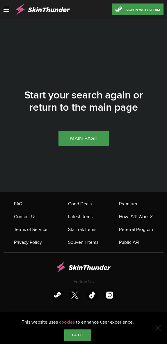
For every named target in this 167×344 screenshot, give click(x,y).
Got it (77, 335)
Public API (129, 242)
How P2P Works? (135, 217)
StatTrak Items (82, 229)
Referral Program (136, 229)
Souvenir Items (83, 242)
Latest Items (80, 217)
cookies (67, 322)
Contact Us (25, 217)
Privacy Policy (28, 242)
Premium (128, 204)
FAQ (18, 204)
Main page (83, 138)
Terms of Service (30, 229)
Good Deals (80, 204)
